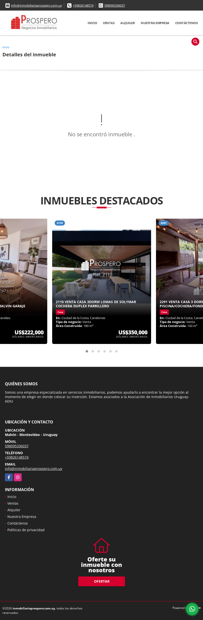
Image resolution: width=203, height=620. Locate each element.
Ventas (108, 23)
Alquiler (127, 23)
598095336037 (114, 5)
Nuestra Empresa (155, 23)
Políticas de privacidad (26, 529)
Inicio (92, 23)
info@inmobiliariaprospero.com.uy (36, 5)
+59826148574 (83, 5)
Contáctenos (186, 23)
